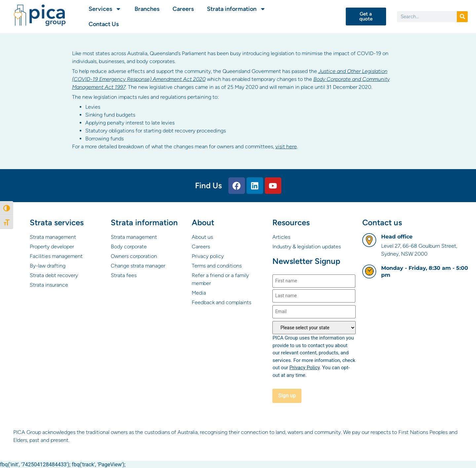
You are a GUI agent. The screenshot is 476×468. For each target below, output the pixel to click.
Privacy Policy (304, 368)
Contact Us (104, 24)
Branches (147, 9)
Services (105, 9)
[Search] (462, 16)
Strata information (236, 9)
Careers (183, 9)
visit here (286, 146)
